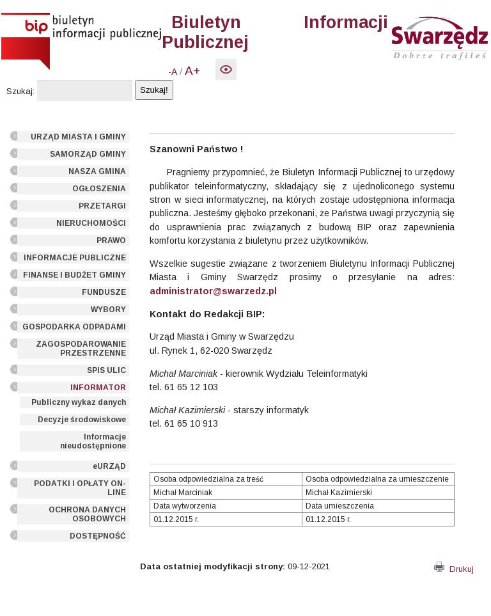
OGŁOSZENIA (99, 188)
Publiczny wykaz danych (78, 402)
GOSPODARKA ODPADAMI (74, 326)
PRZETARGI (102, 205)
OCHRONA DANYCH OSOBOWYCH (87, 514)
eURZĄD (109, 466)
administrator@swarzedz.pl (213, 291)
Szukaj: (20, 91)
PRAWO (111, 240)
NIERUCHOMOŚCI (91, 223)
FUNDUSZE (104, 292)
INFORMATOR (98, 387)
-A (172, 72)
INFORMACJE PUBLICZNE (75, 257)
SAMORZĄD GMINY (88, 154)
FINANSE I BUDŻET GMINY (74, 275)
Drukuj (454, 569)
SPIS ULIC (106, 370)
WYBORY (108, 309)
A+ (192, 70)
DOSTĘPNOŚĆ (98, 536)
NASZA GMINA (97, 171)
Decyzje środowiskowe (82, 419)
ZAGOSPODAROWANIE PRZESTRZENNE (81, 349)
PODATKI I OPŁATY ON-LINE (80, 488)
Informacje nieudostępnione (93, 441)
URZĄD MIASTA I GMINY (78, 136)
